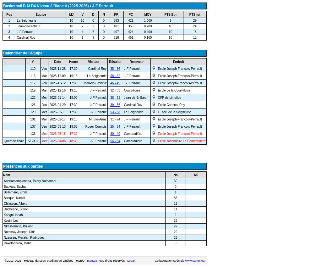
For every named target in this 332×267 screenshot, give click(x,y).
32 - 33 (115, 90)
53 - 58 (115, 112)
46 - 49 (115, 83)
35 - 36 (115, 68)
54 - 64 (115, 141)
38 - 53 (115, 97)
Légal (130, 260)
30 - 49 (115, 134)
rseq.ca (92, 260)
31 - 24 (115, 119)
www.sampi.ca (194, 260)
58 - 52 (115, 76)
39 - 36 (115, 105)
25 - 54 (115, 126)
